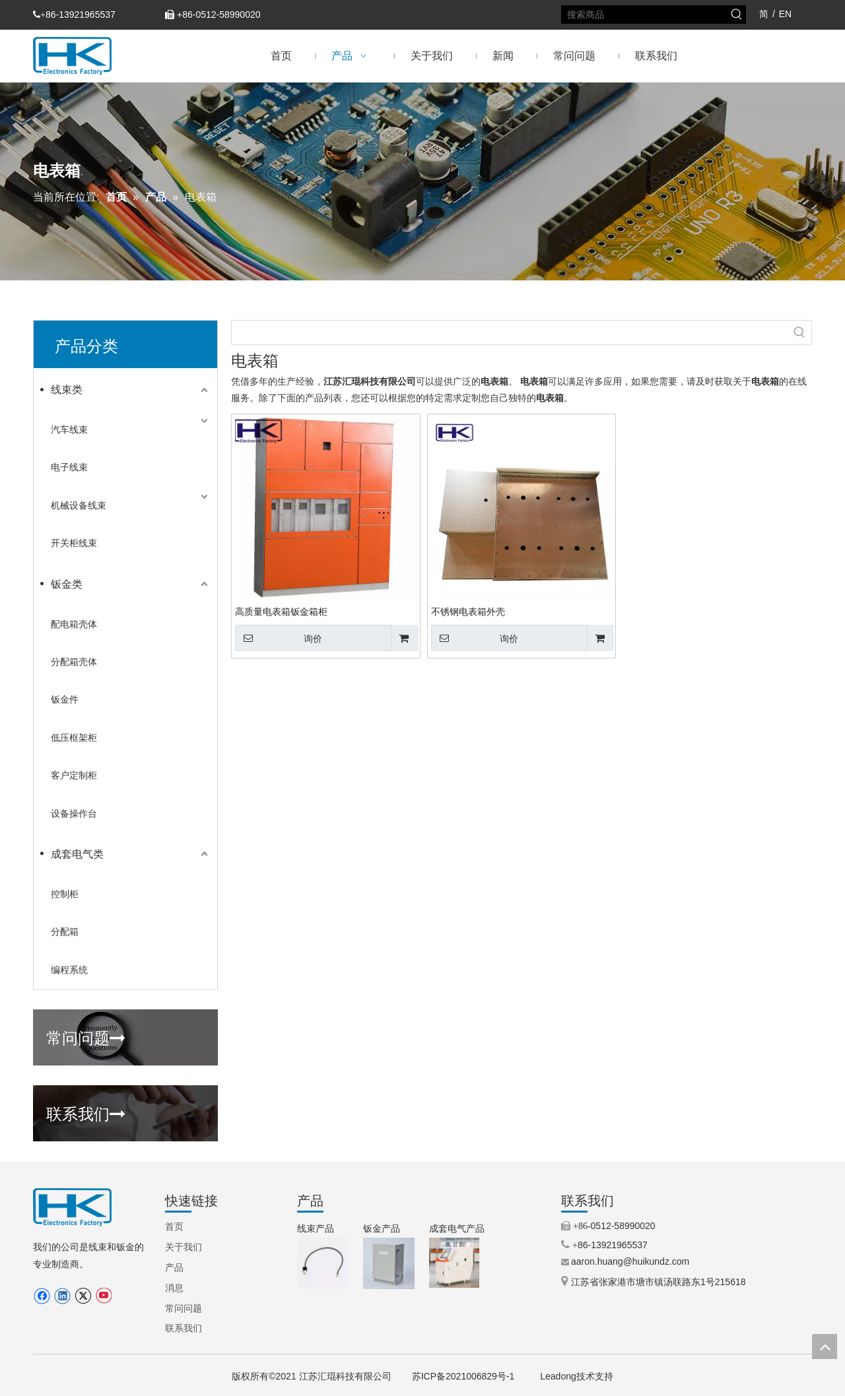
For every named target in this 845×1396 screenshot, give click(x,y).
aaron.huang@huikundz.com (630, 1261)
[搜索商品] (645, 14)
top (824, 1346)
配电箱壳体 (74, 624)
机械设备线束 (78, 505)
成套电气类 (77, 854)
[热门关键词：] (736, 14)
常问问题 (85, 1036)
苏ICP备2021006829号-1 (463, 1376)
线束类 (67, 389)
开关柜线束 (74, 543)
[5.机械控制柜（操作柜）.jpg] (454, 1263)
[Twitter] (83, 1296)
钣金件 (65, 699)
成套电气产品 (457, 1228)
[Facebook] (42, 1296)
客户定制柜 (74, 775)
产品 (174, 1267)
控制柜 (65, 894)
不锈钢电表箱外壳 (468, 611)
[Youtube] (103, 1296)
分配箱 (65, 931)
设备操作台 (74, 813)
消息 (174, 1288)
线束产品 (315, 1228)
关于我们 (183, 1247)
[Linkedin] (62, 1296)
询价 (278, 638)
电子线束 (69, 467)
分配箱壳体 (74, 661)
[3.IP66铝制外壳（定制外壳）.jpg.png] (389, 1263)
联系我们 (85, 1112)
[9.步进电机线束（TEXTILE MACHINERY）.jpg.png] (322, 1263)
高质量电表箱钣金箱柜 (281, 611)
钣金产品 (381, 1228)
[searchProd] (510, 332)
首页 (174, 1226)
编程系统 (69, 970)
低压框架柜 (74, 737)
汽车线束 (69, 429)
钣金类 (67, 584)
